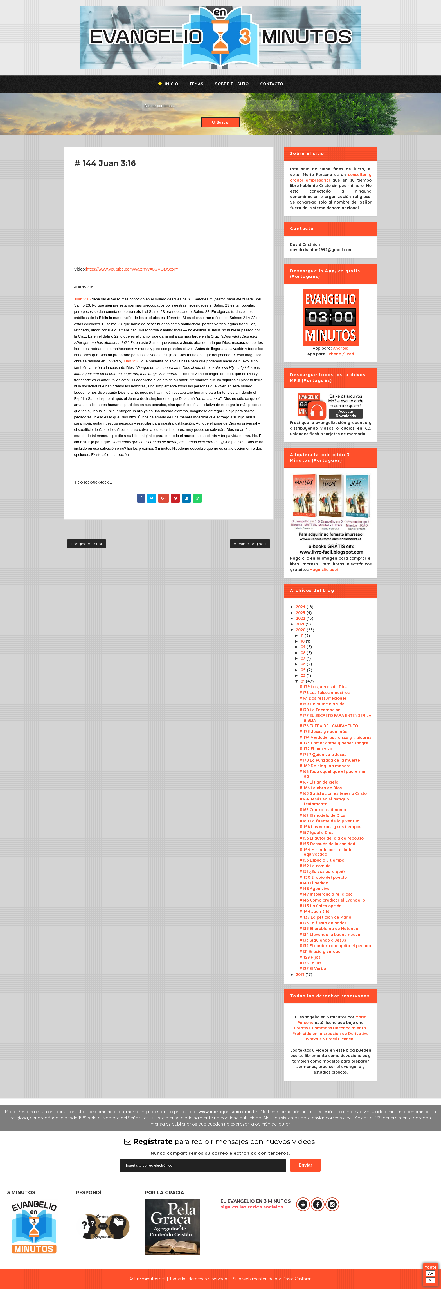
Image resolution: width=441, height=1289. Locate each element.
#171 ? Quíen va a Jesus (323, 754)
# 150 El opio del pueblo (323, 877)
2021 (300, 623)
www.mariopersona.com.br (229, 1111)
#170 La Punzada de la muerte (330, 760)
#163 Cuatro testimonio (323, 809)
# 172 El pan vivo (316, 748)
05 (304, 669)
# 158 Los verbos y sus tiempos (330, 826)
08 (304, 652)
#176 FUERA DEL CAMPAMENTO (329, 725)
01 (303, 681)
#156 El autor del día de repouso (332, 838)
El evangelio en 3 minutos (321, 1017)
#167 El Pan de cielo (319, 782)
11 (303, 635)
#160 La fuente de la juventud (329, 821)
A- (430, 1280)
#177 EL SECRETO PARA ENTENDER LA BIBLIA (335, 718)
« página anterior (86, 543)
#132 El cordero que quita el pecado (335, 945)
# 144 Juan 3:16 (314, 911)
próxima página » (250, 543)
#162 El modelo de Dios (322, 815)
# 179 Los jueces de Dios (323, 686)
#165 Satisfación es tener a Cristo (333, 793)
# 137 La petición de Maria (325, 917)
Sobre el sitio (232, 83)
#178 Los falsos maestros (325, 692)
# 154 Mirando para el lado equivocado (326, 852)
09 (304, 646)
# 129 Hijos (310, 957)
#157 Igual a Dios (316, 832)
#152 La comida (315, 865)
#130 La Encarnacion (320, 709)
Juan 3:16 (82, 299)
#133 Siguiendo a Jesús (323, 940)
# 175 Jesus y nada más (323, 731)
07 (303, 658)
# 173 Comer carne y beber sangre (334, 743)
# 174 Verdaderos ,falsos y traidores (335, 737)
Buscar (220, 122)
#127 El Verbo (313, 968)
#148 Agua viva (315, 888)
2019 (300, 974)
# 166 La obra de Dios (321, 787)
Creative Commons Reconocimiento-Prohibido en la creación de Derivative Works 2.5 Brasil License (330, 1033)
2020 (301, 629)
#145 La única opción (321, 905)
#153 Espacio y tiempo (322, 860)
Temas (197, 83)
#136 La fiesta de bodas (323, 923)
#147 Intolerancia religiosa (326, 894)
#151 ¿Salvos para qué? (322, 871)
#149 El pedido (314, 883)
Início (168, 83)
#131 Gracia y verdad (320, 951)
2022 (301, 618)
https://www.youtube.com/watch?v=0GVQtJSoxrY (132, 269)
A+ (430, 1273)
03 (304, 675)
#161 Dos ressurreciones (323, 698)
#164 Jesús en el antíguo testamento (324, 801)
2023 (301, 612)
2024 (301, 606)
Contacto (271, 83)
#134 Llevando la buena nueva (330, 934)
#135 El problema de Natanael (329, 928)
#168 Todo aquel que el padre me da (332, 774)
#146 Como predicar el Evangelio (332, 900)
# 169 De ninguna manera (325, 765)
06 (304, 663)
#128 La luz (310, 962)
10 (303, 641)
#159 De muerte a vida (322, 703)
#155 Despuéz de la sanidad (327, 843)
